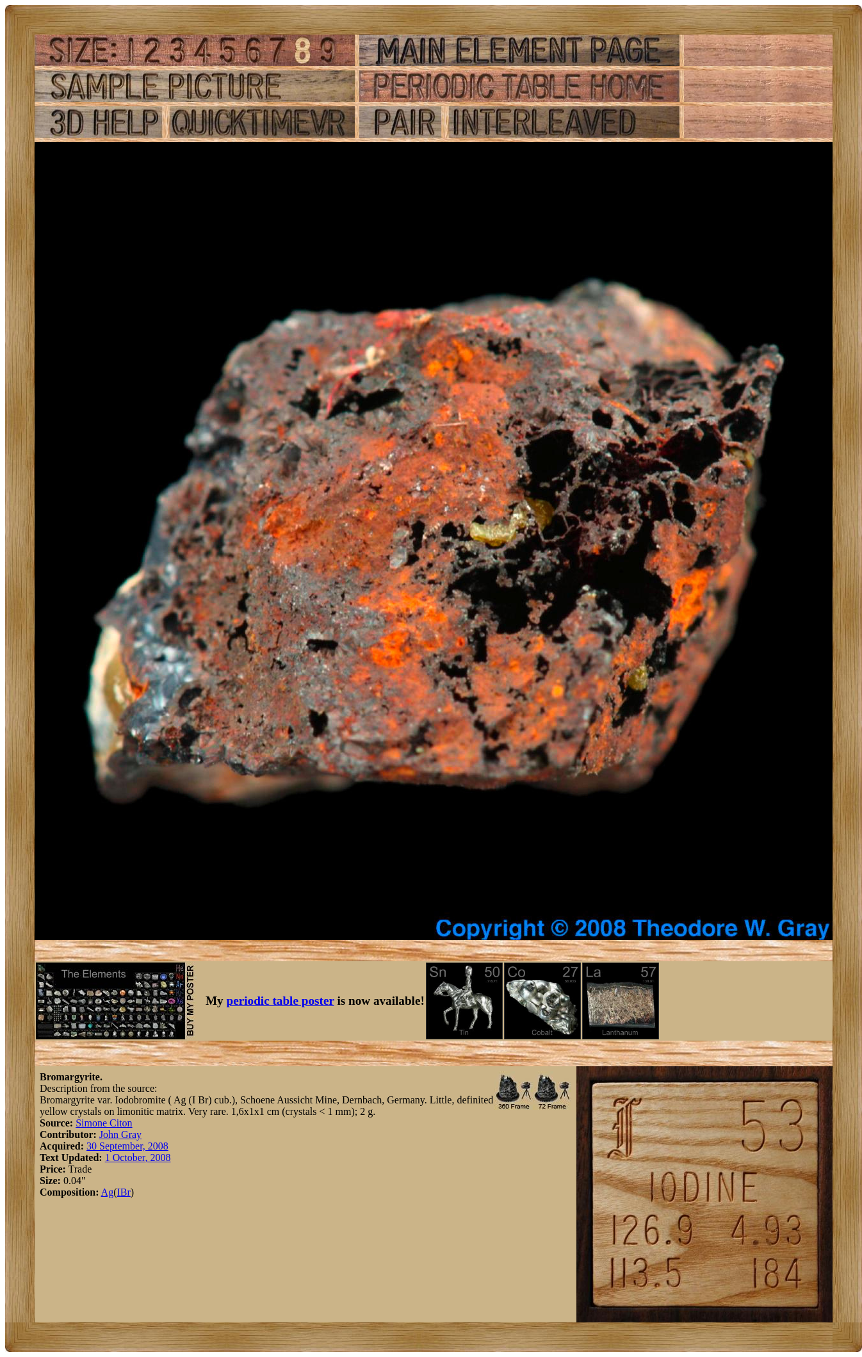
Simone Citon (104, 1122)
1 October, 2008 (138, 1157)
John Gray (120, 1134)
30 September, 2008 (127, 1146)
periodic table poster (280, 1000)
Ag (107, 1192)
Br (125, 1192)
